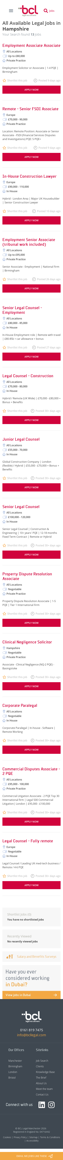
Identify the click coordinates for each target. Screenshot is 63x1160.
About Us (41, 1083)
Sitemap (33, 1137)
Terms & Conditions (50, 1137)
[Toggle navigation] (10, 11)
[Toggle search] (50, 11)
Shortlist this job (17, 80)
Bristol (12, 1077)
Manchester (15, 1060)
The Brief (41, 1077)
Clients (40, 1066)
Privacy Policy (20, 1137)
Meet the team (44, 1089)
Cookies (7, 1137)
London (12, 1072)
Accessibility (32, 1140)
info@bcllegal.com (31, 1035)
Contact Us (42, 1094)
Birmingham (15, 1066)
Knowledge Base (45, 1072)
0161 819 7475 (31, 1030)
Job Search (42, 1060)
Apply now (31, 89)
